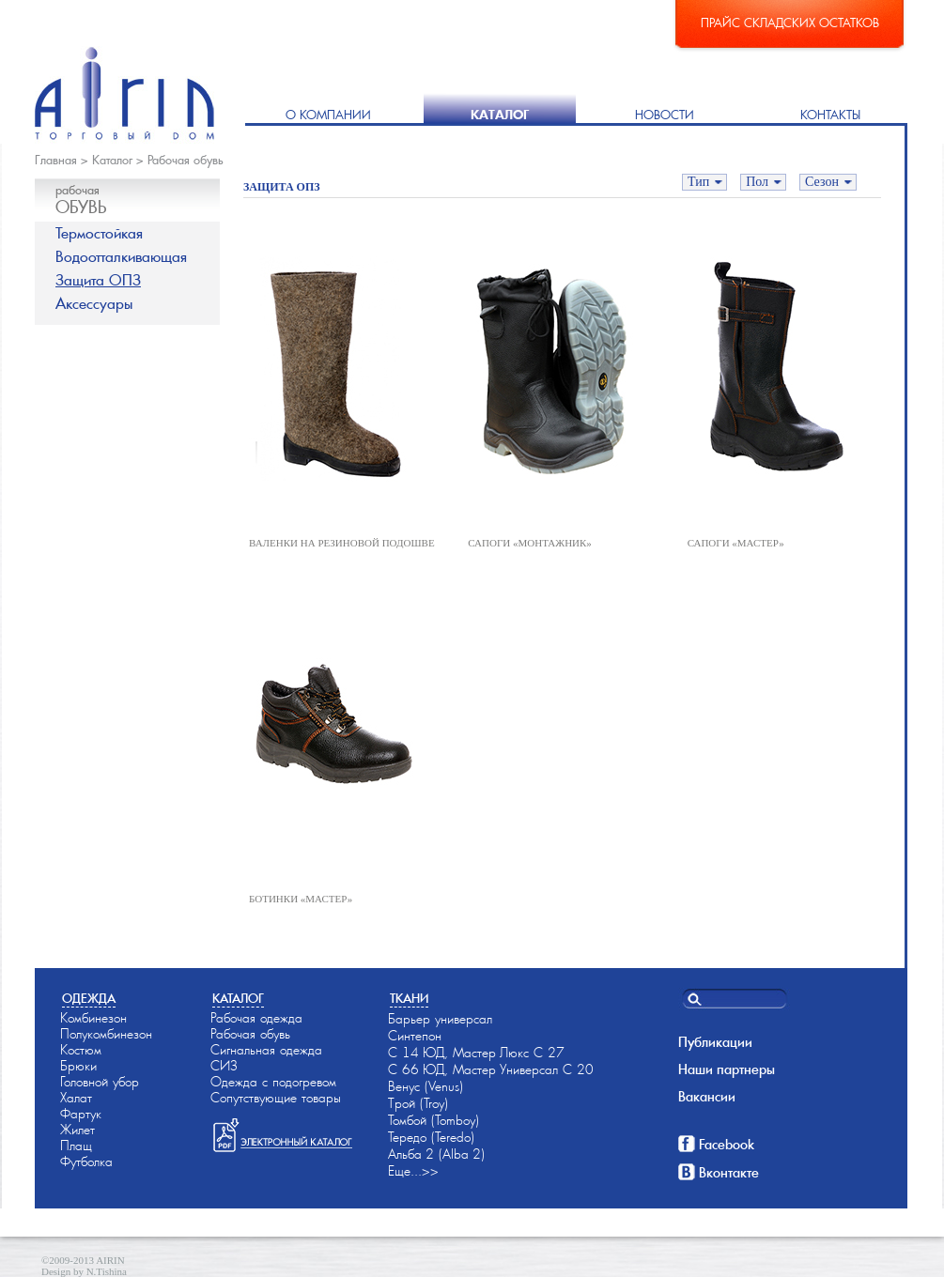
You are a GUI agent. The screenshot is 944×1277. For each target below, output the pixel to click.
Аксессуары (93, 304)
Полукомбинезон (106, 1033)
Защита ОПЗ (98, 280)
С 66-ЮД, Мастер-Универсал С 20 (491, 1069)
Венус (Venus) (425, 1086)
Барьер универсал (440, 1018)
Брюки (78, 1065)
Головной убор (99, 1081)
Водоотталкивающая (121, 257)
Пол (757, 182)
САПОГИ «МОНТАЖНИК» (530, 542)
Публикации (715, 1042)
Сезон (822, 182)
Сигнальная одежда (266, 1049)
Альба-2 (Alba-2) (436, 1154)
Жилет (77, 1129)
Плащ (76, 1145)
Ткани (409, 999)
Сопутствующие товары (275, 1097)
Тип (698, 182)
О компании (328, 115)
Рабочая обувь (185, 160)
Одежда (89, 999)
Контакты (830, 115)
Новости (664, 115)
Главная (56, 160)
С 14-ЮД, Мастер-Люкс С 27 (476, 1052)
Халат (76, 1097)
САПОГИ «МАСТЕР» (736, 542)
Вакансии (706, 1096)
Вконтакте (729, 1172)
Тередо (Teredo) (431, 1137)
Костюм (80, 1049)
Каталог (500, 115)
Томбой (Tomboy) (433, 1120)
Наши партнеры (726, 1069)
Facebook (726, 1144)
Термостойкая (99, 233)
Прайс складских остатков (790, 23)
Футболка (86, 1161)
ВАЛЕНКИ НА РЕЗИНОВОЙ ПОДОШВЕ (342, 542)
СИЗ (224, 1065)
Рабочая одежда (256, 1017)
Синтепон (414, 1035)
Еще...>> (413, 1170)
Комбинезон (93, 1017)
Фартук (80, 1113)
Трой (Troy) (418, 1103)
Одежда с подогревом (273, 1081)
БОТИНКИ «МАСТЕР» (300, 898)
